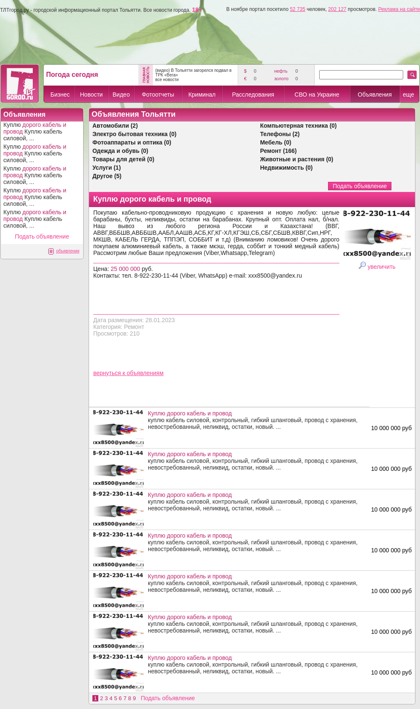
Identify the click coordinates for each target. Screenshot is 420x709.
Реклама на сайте (399, 9)
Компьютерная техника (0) (298, 125)
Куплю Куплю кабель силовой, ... (34, 131)
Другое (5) (106, 176)
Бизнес (60, 94)
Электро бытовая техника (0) (134, 134)
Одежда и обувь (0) (120, 150)
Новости (91, 94)
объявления (67, 251)
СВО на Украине (316, 94)
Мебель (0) (275, 142)
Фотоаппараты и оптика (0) (131, 142)
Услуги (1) (106, 167)
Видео (121, 94)
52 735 (297, 9)
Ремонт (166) (278, 150)
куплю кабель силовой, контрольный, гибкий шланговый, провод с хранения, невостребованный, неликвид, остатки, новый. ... (256, 420)
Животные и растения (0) (296, 159)
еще (408, 94)
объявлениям (145, 373)
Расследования (253, 94)
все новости (167, 79)
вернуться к (110, 373)
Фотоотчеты (158, 94)
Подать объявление (42, 236)
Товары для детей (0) (123, 159)
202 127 (337, 9)
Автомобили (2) (115, 125)
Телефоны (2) (279, 134)
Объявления (375, 94)
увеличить (381, 266)
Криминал (201, 94)
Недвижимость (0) (286, 167)
